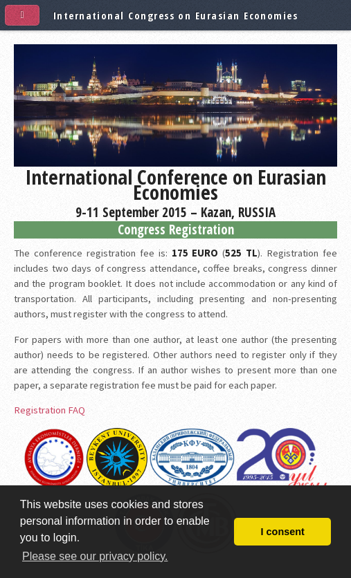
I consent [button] (283, 531)
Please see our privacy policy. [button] (95, 556)
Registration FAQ (49, 410)
